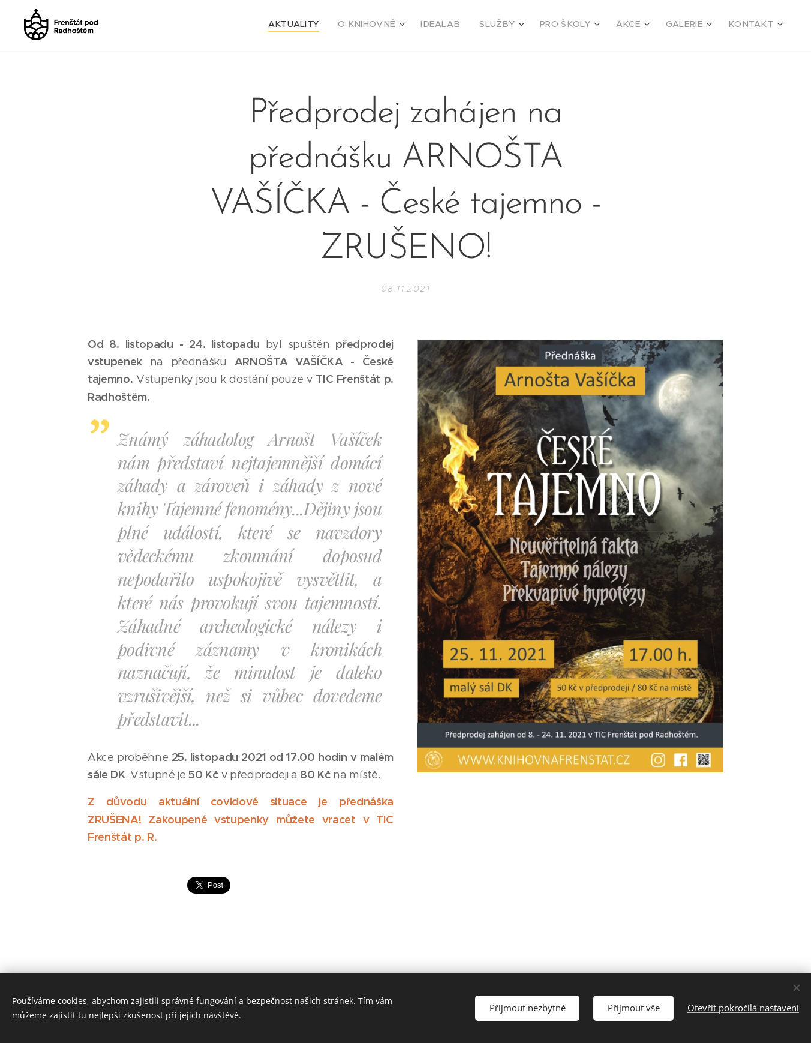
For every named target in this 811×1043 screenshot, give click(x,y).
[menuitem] (328, 25)
